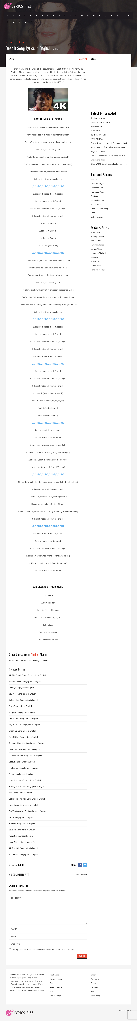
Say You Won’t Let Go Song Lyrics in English (27, 811)
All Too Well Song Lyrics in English (24, 848)
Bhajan (93, 975)
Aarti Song (95, 979)
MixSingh (94, 257)
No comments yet (19, 874)
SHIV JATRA (95, 130)
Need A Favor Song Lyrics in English (24, 842)
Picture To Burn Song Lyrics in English (25, 681)
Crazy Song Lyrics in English (20, 706)
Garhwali (94, 987)
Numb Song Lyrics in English (21, 836)
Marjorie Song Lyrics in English (22, 712)
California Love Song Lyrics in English (25, 749)
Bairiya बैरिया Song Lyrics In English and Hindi (109, 143)
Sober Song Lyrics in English (21, 774)
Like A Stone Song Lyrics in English (23, 718)
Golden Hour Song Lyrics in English (24, 700)
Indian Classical (56, 987)
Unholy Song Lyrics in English (21, 687)
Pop (51, 983)
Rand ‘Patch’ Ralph (98, 270)
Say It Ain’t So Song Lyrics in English (24, 724)
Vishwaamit (95, 232)
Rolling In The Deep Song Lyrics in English (27, 786)
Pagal (93, 213)
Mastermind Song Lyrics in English (23, 854)
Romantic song (56, 979)
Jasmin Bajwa (96, 265)
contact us (20, 990)
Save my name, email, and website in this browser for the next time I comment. (43, 949)
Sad (51, 991)
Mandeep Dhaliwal (98, 253)
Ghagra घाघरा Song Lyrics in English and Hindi (109, 164)
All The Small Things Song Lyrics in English (27, 675)
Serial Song (95, 995)
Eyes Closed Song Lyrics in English (23, 805)
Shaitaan (94, 196)
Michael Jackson (15, 42)
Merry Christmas (97, 200)
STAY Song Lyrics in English (20, 792)
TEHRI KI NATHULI (98, 135)
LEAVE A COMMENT (80, 875)
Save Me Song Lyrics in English (22, 829)
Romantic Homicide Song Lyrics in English (26, 743)
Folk (92, 991)
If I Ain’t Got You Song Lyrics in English (25, 755)
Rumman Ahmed (97, 245)
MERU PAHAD (96, 126)
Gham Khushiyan (97, 183)
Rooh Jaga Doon (97, 192)
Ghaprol (94, 179)
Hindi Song (54, 975)
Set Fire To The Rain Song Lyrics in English (27, 799)
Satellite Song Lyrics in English (22, 761)
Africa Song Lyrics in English (21, 817)
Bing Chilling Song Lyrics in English (23, 737)
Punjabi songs (55, 995)
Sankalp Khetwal (97, 236)
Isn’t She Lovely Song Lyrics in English (25, 780)
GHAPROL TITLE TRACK (100, 122)
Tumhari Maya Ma (98, 118)
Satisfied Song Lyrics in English (22, 823)
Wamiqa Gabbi (96, 261)
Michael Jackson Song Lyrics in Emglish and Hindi (29, 660)
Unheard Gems (97, 188)
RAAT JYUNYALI (97, 139)
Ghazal (93, 983)
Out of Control (96, 217)
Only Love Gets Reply (99, 208)
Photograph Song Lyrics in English (23, 768)
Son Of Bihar (96, 204)
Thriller (58, 49)
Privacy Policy (125, 1011)
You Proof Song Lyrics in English (22, 694)
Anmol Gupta (96, 240)
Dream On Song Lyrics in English (22, 731)
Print (83, 58)
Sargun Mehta (96, 249)
